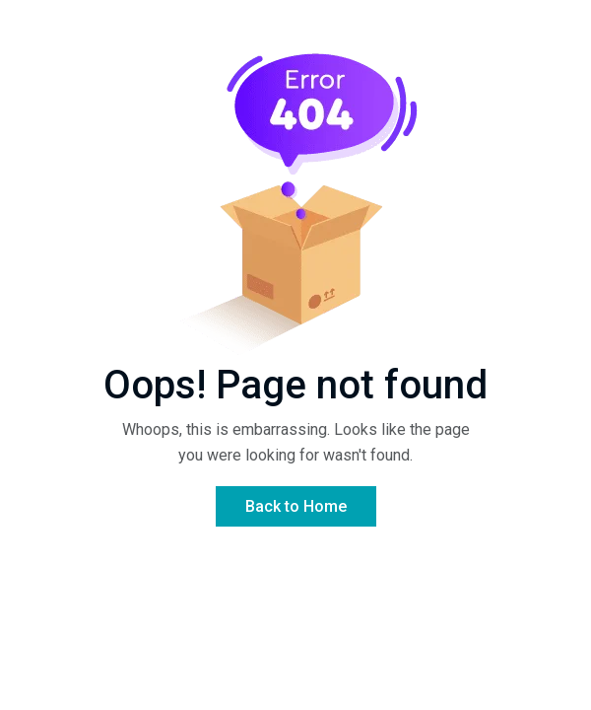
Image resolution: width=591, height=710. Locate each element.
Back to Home (296, 506)
